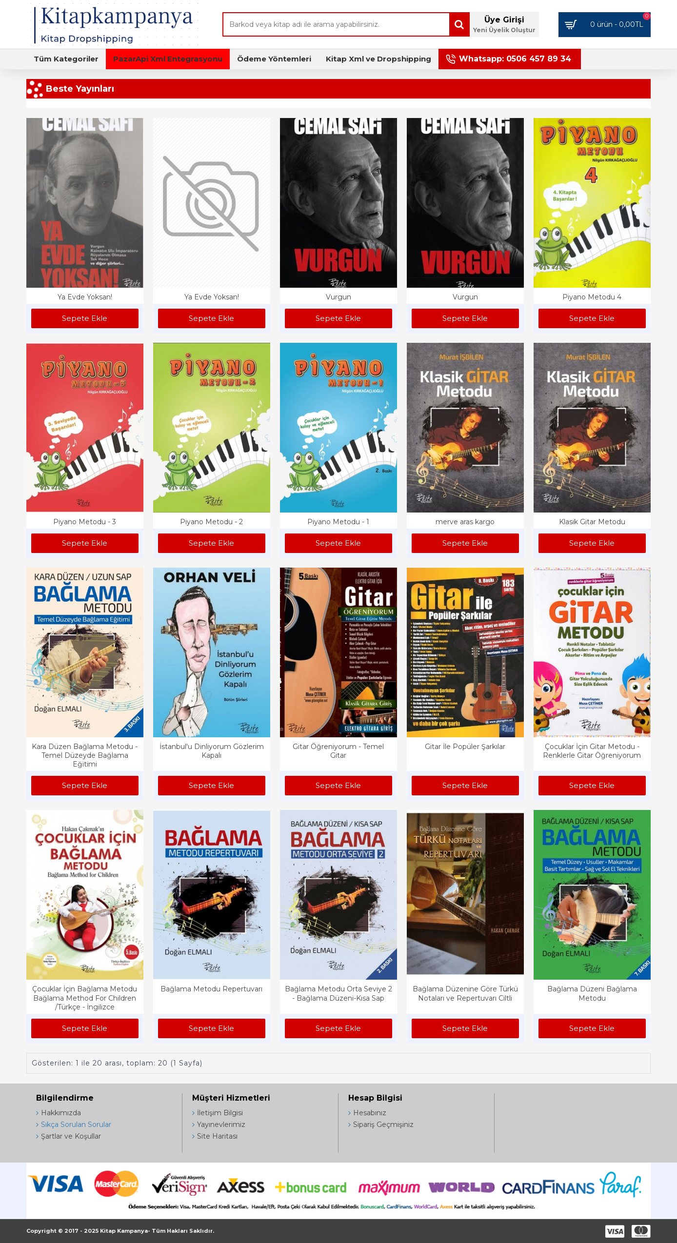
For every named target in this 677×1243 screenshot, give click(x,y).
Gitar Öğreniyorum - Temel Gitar (338, 751)
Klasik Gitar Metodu (592, 521)
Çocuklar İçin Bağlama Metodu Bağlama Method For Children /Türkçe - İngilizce (84, 998)
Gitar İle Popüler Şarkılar (465, 746)
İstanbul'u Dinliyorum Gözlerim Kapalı (211, 751)
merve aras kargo (465, 521)
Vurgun (338, 297)
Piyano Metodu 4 (591, 297)
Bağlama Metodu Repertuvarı (211, 989)
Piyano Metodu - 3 (84, 521)
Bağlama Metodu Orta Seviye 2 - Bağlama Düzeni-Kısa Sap (338, 993)
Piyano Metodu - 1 (338, 521)
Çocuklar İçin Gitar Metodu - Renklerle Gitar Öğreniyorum (592, 751)
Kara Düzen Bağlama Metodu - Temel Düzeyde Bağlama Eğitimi (85, 755)
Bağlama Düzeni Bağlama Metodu (592, 993)
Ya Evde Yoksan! (85, 297)
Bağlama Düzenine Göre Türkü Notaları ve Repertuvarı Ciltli (465, 993)
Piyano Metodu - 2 (211, 521)
